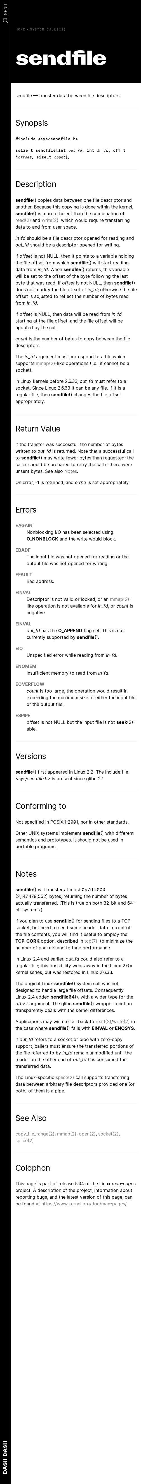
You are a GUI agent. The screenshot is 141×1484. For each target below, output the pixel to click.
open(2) (87, 1134)
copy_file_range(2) (35, 1134)
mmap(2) (45, 363)
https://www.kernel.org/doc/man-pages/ (83, 1203)
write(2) (50, 220)
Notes (70, 471)
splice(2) (65, 1077)
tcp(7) (90, 941)
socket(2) (108, 1134)
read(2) (23, 220)
